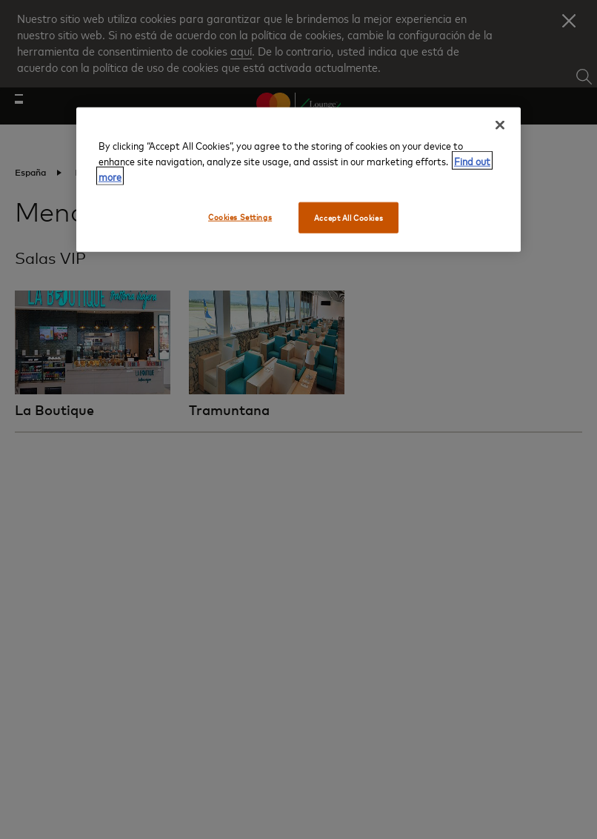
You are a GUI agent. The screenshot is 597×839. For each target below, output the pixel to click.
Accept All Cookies (348, 216)
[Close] (500, 124)
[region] (298, 179)
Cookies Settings (240, 216)
